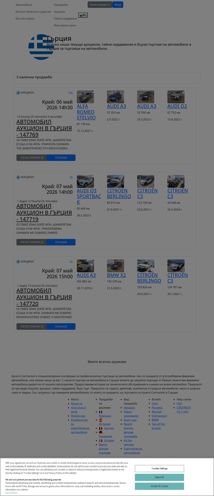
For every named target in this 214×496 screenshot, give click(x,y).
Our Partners (11, 492)
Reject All (159, 477)
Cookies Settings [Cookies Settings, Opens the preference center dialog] (159, 468)
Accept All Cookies (159, 486)
